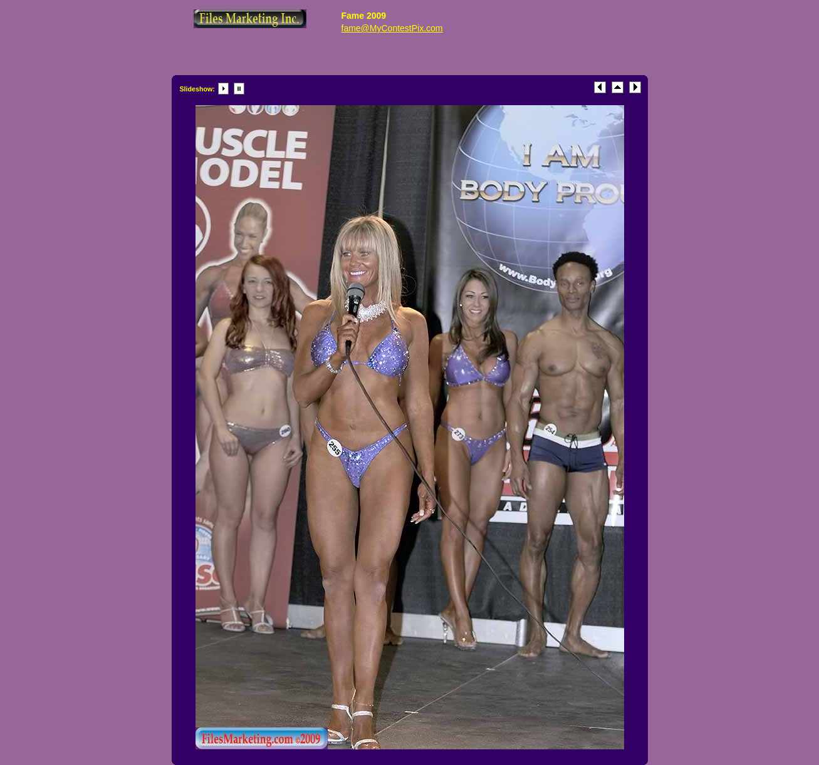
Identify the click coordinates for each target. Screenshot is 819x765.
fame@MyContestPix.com (392, 28)
